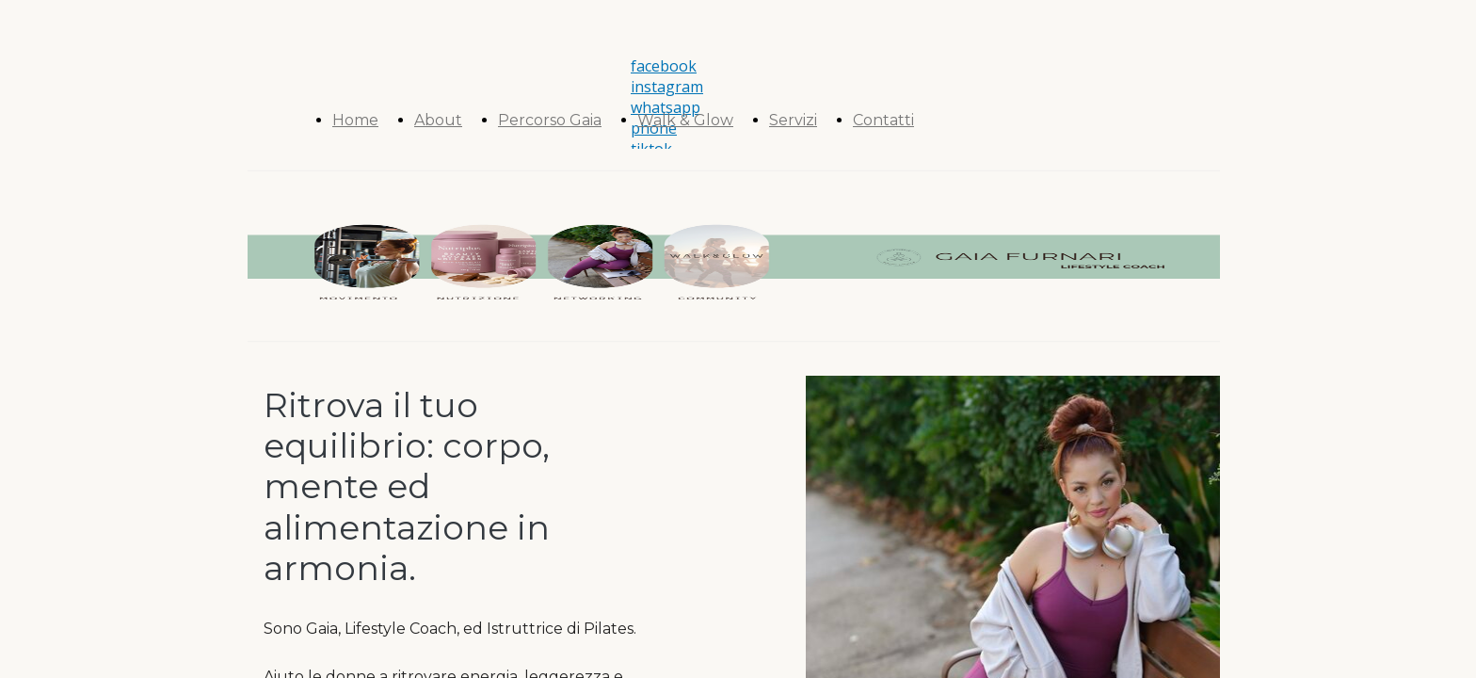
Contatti (883, 120)
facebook (664, 66)
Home (355, 120)
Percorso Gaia (550, 120)
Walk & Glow (685, 120)
